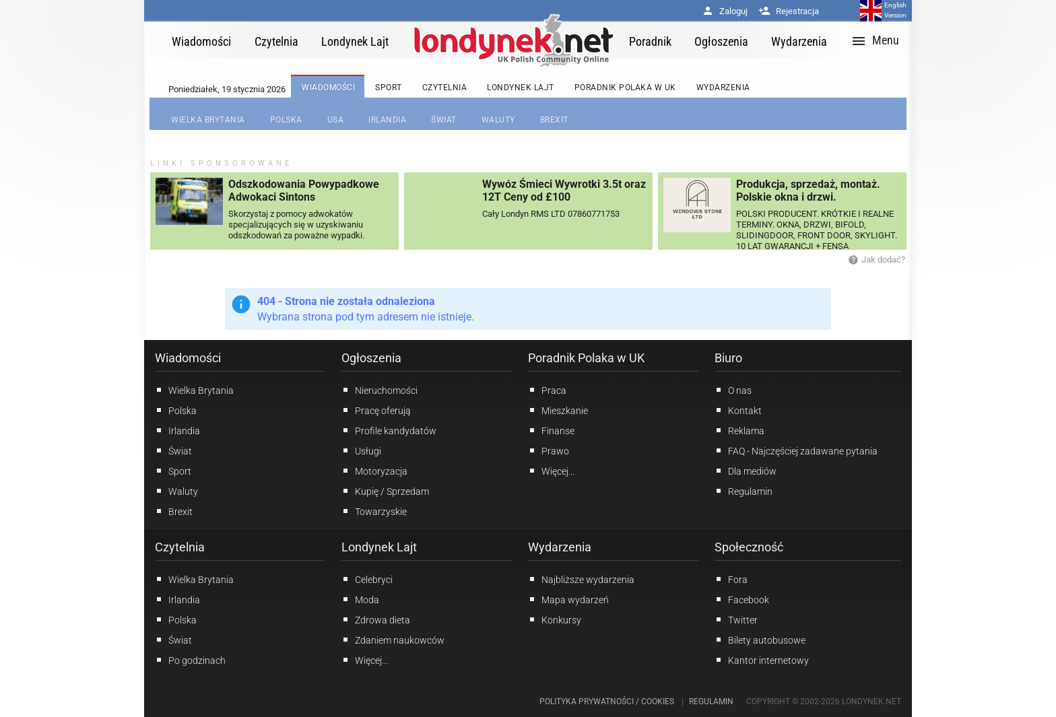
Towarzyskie (374, 511)
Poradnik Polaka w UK (586, 358)
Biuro (728, 358)
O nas (733, 389)
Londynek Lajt (379, 547)
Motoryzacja (374, 470)
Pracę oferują (376, 410)
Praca (547, 389)
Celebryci (367, 579)
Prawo (548, 450)
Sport (173, 470)
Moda (360, 599)
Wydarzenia (559, 547)
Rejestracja (788, 11)
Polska (176, 410)
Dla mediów (746, 470)
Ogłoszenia (371, 358)
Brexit (174, 511)
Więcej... (364, 659)
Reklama (739, 430)
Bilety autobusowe (760, 639)
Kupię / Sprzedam (385, 490)
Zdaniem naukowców (392, 639)
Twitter (736, 619)
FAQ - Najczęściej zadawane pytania (796, 450)
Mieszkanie (558, 410)
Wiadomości (188, 358)
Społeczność (749, 547)
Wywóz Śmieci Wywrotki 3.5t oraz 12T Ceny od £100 (564, 190)
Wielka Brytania (194, 389)
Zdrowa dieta (375, 619)
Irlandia (177, 430)
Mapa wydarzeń (568, 599)
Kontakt (738, 410)
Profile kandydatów (388, 430)
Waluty (176, 490)
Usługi (361, 450)
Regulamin (743, 490)
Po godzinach (190, 659)
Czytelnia (180, 547)
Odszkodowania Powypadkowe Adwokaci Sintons (303, 190)
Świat (173, 450)
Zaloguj (725, 11)
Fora (731, 579)
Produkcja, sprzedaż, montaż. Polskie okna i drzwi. (808, 190)
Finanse (551, 430)
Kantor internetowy (762, 659)
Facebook (742, 599)
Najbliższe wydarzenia (581, 579)
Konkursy (554, 619)
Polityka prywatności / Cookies (606, 701)
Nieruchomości (379, 389)
